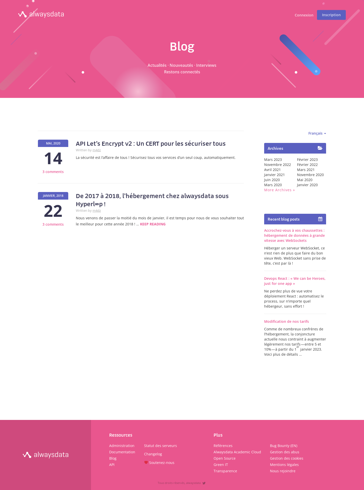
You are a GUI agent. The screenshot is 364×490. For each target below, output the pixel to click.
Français (317, 133)
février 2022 (307, 164)
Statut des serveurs (160, 445)
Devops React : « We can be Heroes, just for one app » (295, 281)
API (112, 464)
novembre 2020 (310, 174)
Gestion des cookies (286, 458)
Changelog (153, 454)
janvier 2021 (274, 174)
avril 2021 (272, 169)
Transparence (225, 470)
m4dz (97, 150)
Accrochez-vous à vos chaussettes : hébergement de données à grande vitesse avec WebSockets (294, 235)
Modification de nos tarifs (286, 321)
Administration (121, 445)
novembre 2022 (277, 164)
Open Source (225, 458)
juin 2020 (272, 179)
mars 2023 (273, 159)
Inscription (331, 14)
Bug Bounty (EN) (283, 445)
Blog (113, 458)
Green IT (221, 464)
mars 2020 (273, 184)
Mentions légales (284, 464)
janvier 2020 (307, 184)
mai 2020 (304, 179)
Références (223, 445)
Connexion (304, 15)
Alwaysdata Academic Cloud (237, 452)
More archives (278, 189)
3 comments (53, 171)
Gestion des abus (284, 452)
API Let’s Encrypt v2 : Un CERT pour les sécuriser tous (151, 143)
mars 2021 (306, 169)
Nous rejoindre (282, 470)
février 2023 (307, 159)
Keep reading (153, 224)
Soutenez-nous (159, 462)
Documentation (122, 452)
